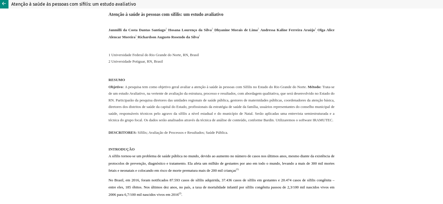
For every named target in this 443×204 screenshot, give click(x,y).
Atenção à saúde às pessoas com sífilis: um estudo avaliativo (73, 4)
